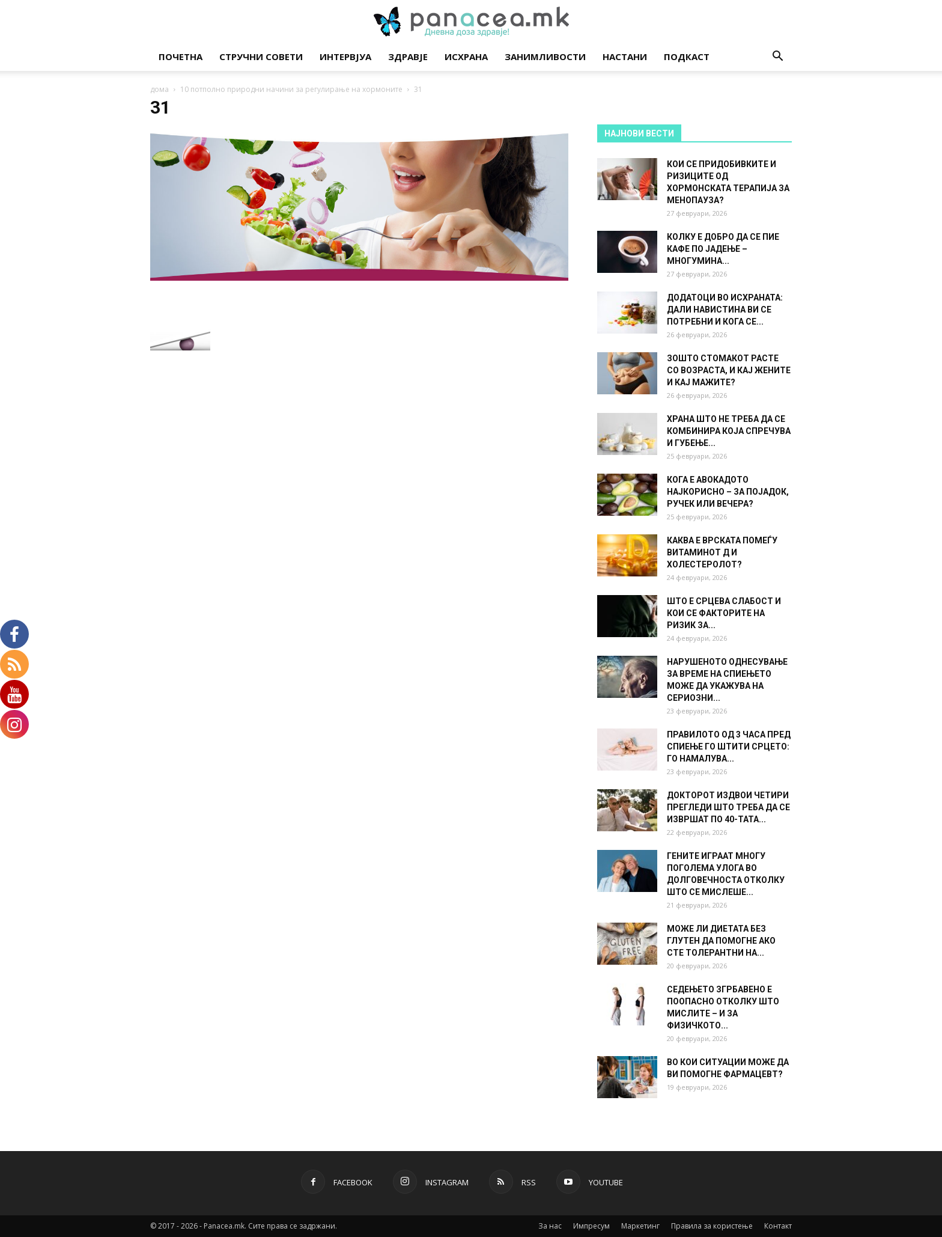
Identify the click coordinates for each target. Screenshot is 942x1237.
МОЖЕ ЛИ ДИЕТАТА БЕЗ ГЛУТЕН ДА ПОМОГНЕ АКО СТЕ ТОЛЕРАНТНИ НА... (721, 941)
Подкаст (687, 56)
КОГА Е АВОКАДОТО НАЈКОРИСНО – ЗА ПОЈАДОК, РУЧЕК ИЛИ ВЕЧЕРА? (728, 492)
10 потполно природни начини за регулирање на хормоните (291, 89)
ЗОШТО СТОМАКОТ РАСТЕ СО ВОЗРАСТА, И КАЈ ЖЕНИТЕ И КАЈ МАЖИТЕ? (729, 370)
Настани (625, 56)
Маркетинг (640, 1226)
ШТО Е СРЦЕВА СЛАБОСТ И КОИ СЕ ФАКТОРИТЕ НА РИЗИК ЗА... (724, 613)
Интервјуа (345, 56)
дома (159, 89)
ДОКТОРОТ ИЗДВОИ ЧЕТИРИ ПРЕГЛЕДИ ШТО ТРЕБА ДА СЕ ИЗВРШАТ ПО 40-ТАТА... (728, 807)
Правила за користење (712, 1226)
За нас (550, 1226)
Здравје (408, 56)
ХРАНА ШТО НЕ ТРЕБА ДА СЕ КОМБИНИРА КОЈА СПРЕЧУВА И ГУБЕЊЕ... (729, 431)
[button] (777, 57)
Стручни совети (261, 56)
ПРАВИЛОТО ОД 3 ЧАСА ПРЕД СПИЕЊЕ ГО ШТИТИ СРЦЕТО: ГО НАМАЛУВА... (729, 746)
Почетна (180, 56)
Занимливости (545, 56)
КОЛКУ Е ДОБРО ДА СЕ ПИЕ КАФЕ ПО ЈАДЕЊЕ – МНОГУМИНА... (723, 249)
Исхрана (466, 56)
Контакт (778, 1226)
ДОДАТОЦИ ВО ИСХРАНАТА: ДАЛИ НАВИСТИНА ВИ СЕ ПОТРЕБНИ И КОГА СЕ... (725, 309)
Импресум (591, 1226)
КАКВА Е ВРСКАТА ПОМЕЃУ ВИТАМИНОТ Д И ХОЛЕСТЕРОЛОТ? (722, 552)
